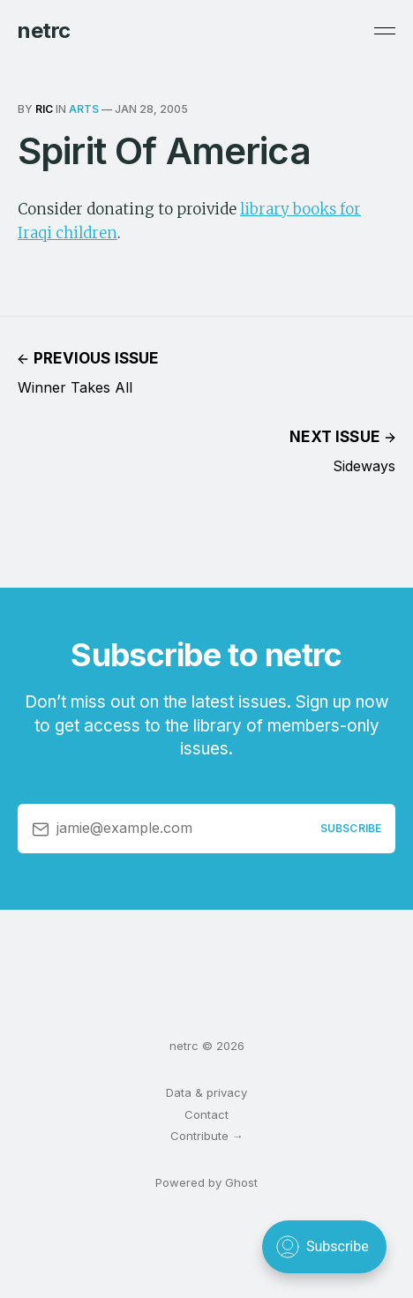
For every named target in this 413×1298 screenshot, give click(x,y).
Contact (206, 1114)
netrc (44, 30)
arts (84, 109)
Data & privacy (206, 1092)
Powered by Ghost (206, 1182)
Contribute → (207, 1136)
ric (44, 109)
